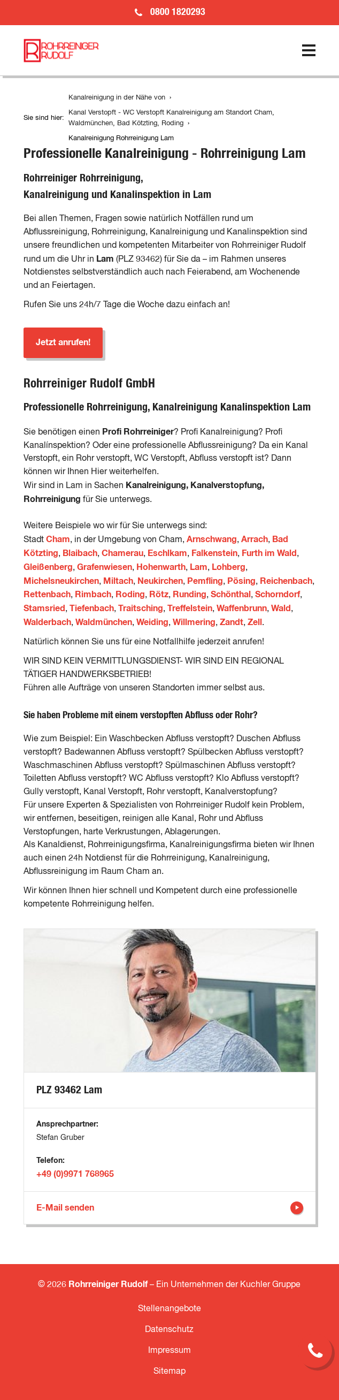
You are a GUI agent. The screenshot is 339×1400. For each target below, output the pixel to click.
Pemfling (205, 581)
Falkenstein (214, 553)
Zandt (231, 622)
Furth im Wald (269, 553)
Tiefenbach (92, 608)
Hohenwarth (161, 567)
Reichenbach (286, 581)
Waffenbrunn (242, 608)
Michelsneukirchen (61, 581)
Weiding (152, 622)
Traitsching (140, 608)
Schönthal (231, 594)
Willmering (194, 622)
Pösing (241, 581)
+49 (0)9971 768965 (75, 1174)
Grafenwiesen (104, 567)
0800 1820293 (177, 12)
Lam (198, 567)
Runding (189, 594)
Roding (130, 594)
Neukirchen (160, 581)
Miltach (118, 581)
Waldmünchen (103, 622)
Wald (281, 608)
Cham (58, 539)
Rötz (158, 594)
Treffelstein (189, 608)
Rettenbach (47, 594)
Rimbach (93, 594)
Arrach (254, 539)
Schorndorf (277, 594)
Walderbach (47, 622)
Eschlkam (167, 553)
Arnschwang (212, 539)
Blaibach (80, 553)
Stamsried (44, 608)
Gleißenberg (48, 567)
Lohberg (228, 567)
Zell (255, 622)
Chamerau (122, 553)
